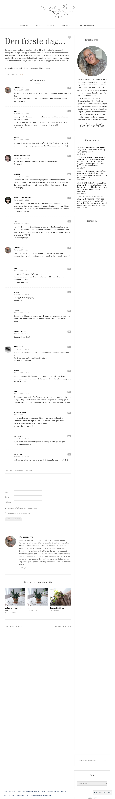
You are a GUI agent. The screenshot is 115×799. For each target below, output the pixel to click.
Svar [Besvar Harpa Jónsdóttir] (69, 156)
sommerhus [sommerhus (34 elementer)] (82, 624)
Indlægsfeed (81, 765)
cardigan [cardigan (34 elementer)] (101, 587)
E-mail (7, 497)
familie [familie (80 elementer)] (80, 590)
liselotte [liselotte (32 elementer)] (99, 609)
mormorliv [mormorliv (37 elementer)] (99, 612)
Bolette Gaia (20, 412)
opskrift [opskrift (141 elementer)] (81, 616)
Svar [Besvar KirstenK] (69, 454)
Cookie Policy (46, 795)
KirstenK (18, 454)
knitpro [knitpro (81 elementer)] (91, 609)
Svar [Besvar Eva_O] (69, 268)
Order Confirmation (84, 552)
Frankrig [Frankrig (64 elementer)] (81, 594)
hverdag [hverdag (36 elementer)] (89, 601)
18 (69, 37)
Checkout (80, 539)
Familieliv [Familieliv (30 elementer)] (89, 590)
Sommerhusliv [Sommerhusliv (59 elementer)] (94, 624)
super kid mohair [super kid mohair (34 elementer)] (84, 635)
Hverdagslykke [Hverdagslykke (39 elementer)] (84, 605)
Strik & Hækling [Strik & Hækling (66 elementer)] (84, 631)
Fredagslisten (87, 25)
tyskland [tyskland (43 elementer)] (81, 642)
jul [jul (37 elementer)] (101, 605)
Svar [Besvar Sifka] (69, 391)
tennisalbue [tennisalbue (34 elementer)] (82, 638)
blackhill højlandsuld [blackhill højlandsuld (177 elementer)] (87, 587)
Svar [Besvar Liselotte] (69, 87)
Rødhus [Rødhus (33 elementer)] (101, 616)
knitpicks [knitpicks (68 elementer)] (81, 609)
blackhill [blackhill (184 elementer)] (91, 583)
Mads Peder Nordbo (23, 198)
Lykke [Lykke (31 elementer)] (90, 612)
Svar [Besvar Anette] (69, 174)
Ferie (50, 25)
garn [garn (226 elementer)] (89, 594)
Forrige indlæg (13, 626)
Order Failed (81, 556)
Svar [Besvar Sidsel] (69, 111)
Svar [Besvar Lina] (69, 221)
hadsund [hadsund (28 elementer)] (95, 598)
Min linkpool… (82, 549)
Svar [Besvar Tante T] (69, 310)
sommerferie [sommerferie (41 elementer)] (97, 620)
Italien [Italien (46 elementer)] (94, 605)
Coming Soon (82, 543)
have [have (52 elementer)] (103, 598)
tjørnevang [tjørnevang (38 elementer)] (94, 638)
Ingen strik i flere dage (59, 608)
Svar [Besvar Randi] (69, 370)
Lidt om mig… (81, 546)
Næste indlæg (63, 626)
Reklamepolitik (82, 562)
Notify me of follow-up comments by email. (22, 508)
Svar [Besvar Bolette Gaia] (69, 412)
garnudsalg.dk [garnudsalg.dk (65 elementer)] (84, 598)
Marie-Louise (20, 331)
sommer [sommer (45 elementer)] (87, 620)
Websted (8, 502)
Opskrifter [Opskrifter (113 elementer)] (91, 616)
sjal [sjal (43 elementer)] (79, 620)
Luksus (30, 608)
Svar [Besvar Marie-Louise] (69, 331)
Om (37, 25)
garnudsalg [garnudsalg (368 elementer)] (98, 594)
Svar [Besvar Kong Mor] (69, 347)
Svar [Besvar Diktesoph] (69, 436)
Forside (24, 25)
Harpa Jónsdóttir (22, 156)
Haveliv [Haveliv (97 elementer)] (81, 601)
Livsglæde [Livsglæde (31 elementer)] (82, 612)
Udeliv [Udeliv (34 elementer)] (90, 642)
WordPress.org (82, 772)
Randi (16, 370)
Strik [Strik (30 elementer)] (80, 627)
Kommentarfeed (83, 768)
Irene (16, 137)
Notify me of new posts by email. (19, 513)
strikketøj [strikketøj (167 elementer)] (97, 631)
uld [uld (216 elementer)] (96, 642)
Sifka (16, 391)
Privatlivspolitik (82, 559)
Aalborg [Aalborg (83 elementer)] (81, 583)
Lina (16, 221)
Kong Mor (18, 347)
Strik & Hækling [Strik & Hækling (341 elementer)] (91, 627)
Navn (7, 492)
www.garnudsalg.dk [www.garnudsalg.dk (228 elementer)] (97, 646)
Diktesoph (18, 436)
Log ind (79, 762)
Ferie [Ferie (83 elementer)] (98, 590)
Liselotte (22, 74)
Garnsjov (66, 25)
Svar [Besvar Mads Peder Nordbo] (69, 197)
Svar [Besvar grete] (69, 292)
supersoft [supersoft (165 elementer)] (97, 635)
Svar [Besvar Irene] (69, 137)
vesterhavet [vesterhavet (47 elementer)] (83, 646)
